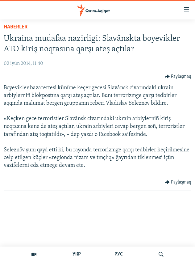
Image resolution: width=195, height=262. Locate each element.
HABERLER (15, 27)
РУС (118, 254)
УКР (77, 254)
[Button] (178, 76)
